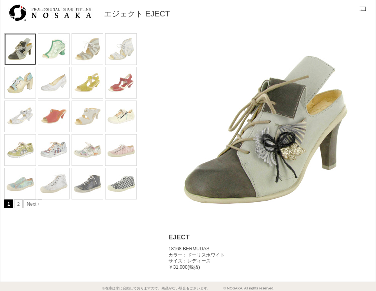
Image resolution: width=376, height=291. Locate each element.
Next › (33, 204)
